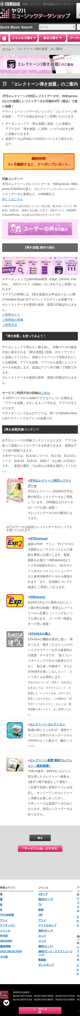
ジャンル (5, 930)
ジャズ (42, 940)
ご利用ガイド (11, 314)
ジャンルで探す (24, 38)
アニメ (4, 920)
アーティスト (7, 925)
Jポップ (43, 894)
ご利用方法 (9, 325)
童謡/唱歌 (5, 946)
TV (40, 904)
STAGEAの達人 (40, 633)
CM (40, 914)
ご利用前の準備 (12, 319)
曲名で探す (52, 38)
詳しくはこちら (12, 199)
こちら (45, 393)
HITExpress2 (38, 538)
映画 (41, 909)
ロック (42, 935)
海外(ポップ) (45, 930)
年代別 (4, 935)
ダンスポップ (46, 964)
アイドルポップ (47, 925)
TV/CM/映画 (7, 914)
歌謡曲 (42, 959)
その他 (4, 956)
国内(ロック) (45, 946)
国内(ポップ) (45, 899)
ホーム (6, 48)
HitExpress (37, 597)
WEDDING (6, 940)
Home (4, 38)
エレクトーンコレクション (47, 724)
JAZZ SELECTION (11, 951)
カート (40, 1010)
